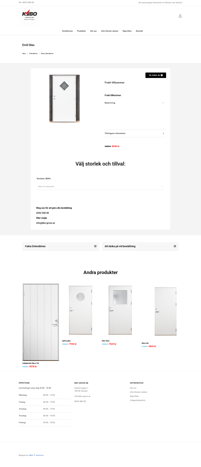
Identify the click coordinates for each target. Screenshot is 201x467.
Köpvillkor (134, 395)
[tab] (135, 114)
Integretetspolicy (137, 399)
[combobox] (100, 186)
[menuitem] (67, 31)
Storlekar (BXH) (44, 179)
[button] (60, 246)
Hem (24, 53)
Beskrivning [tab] (110, 103)
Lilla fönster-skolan (138, 391)
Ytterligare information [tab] (115, 133)
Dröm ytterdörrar (47, 53)
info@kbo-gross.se (82, 395)
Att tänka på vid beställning (120, 246)
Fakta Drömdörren (35, 246)
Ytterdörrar (33, 53)
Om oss (133, 387)
